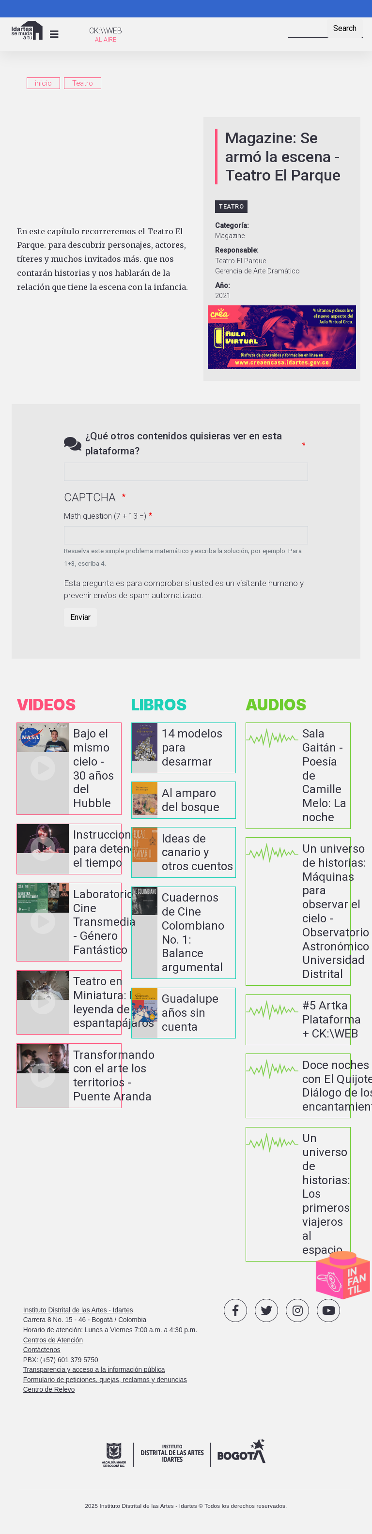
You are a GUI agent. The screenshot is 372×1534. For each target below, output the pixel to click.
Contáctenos (42, 1350)
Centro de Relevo (49, 1389)
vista (69, 768)
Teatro (82, 83)
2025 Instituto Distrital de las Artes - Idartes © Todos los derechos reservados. (186, 1505)
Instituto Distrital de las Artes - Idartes (78, 1310)
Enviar (80, 617)
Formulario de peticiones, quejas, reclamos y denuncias (105, 1380)
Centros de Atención (53, 1339)
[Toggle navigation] (54, 34)
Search (344, 28)
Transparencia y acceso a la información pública (94, 1369)
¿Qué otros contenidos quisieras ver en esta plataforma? (183, 443)
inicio (43, 83)
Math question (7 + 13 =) (105, 516)
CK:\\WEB (105, 30)
